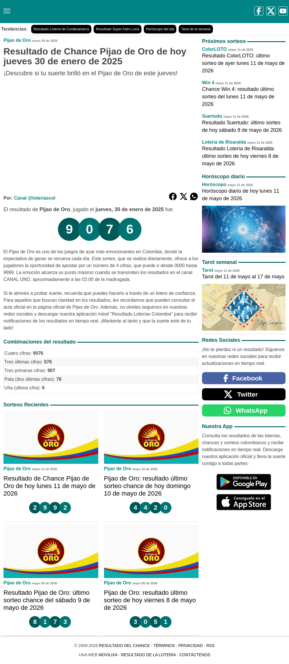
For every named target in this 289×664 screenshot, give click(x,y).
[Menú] (6, 9)
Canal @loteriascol (34, 198)
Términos (164, 645)
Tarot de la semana (195, 29)
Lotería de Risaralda (224, 142)
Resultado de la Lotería (148, 654)
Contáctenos (194, 654)
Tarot (207, 270)
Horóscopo (214, 184)
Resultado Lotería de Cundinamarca (61, 29)
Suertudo (212, 116)
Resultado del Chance (124, 645)
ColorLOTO (214, 49)
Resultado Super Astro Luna (117, 29)
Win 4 (208, 82)
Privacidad (190, 645)
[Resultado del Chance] (83, 11)
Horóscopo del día (160, 29)
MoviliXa (108, 654)
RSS (210, 645)
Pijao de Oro (17, 40)
